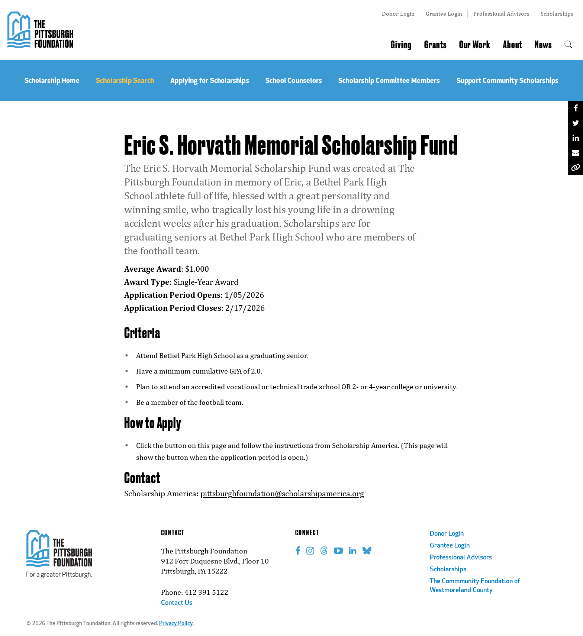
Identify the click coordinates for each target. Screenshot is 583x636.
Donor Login (398, 13)
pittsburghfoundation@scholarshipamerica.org (282, 493)
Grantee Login (444, 13)
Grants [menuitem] (435, 45)
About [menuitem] (512, 45)
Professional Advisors (501, 13)
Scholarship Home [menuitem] (52, 80)
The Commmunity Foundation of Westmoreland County (475, 586)
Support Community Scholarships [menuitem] (508, 80)
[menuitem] (568, 45)
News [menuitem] (543, 45)
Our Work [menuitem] (474, 45)
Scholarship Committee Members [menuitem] (389, 80)
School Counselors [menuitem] (293, 80)
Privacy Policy (176, 624)
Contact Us (176, 603)
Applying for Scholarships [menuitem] (209, 80)
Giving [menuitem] (401, 45)
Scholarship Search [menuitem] (125, 80)
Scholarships (557, 13)
